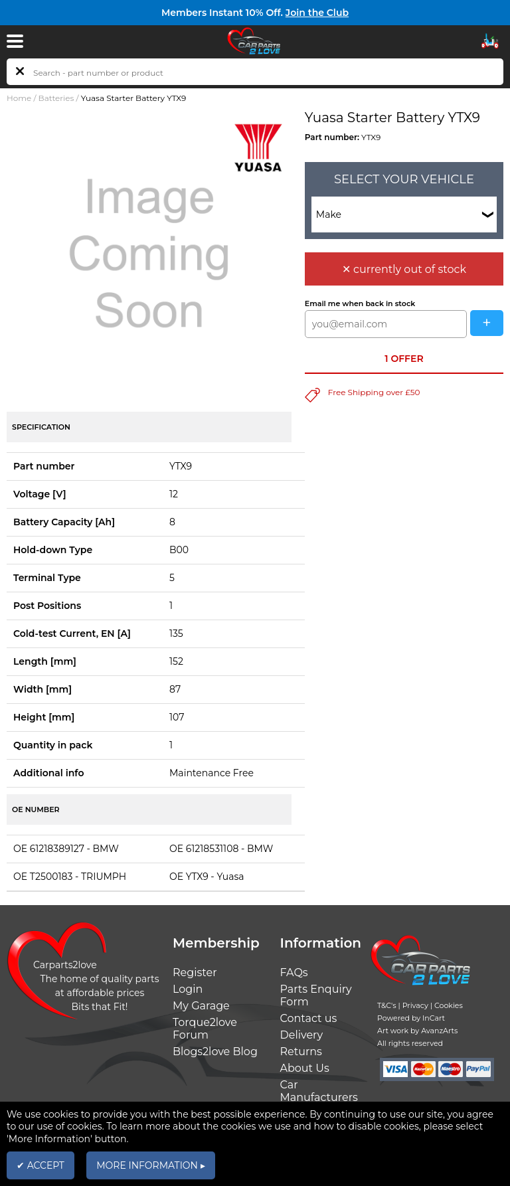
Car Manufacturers (319, 1091)
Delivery (301, 1035)
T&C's (386, 1005)
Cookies (448, 1005)
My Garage (201, 1005)
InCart (433, 1018)
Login (188, 989)
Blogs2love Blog (215, 1051)
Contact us (308, 1018)
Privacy (415, 1005)
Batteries (56, 98)
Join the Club (317, 13)
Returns (301, 1051)
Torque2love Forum (205, 1028)
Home (19, 98)
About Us (304, 1068)
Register (195, 972)
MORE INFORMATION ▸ (150, 1165)
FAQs (294, 972)
